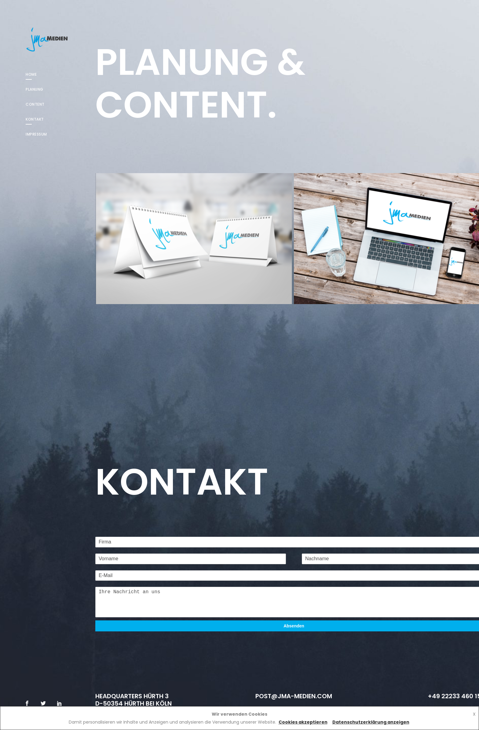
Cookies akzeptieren (303, 722)
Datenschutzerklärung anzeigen (370, 722)
